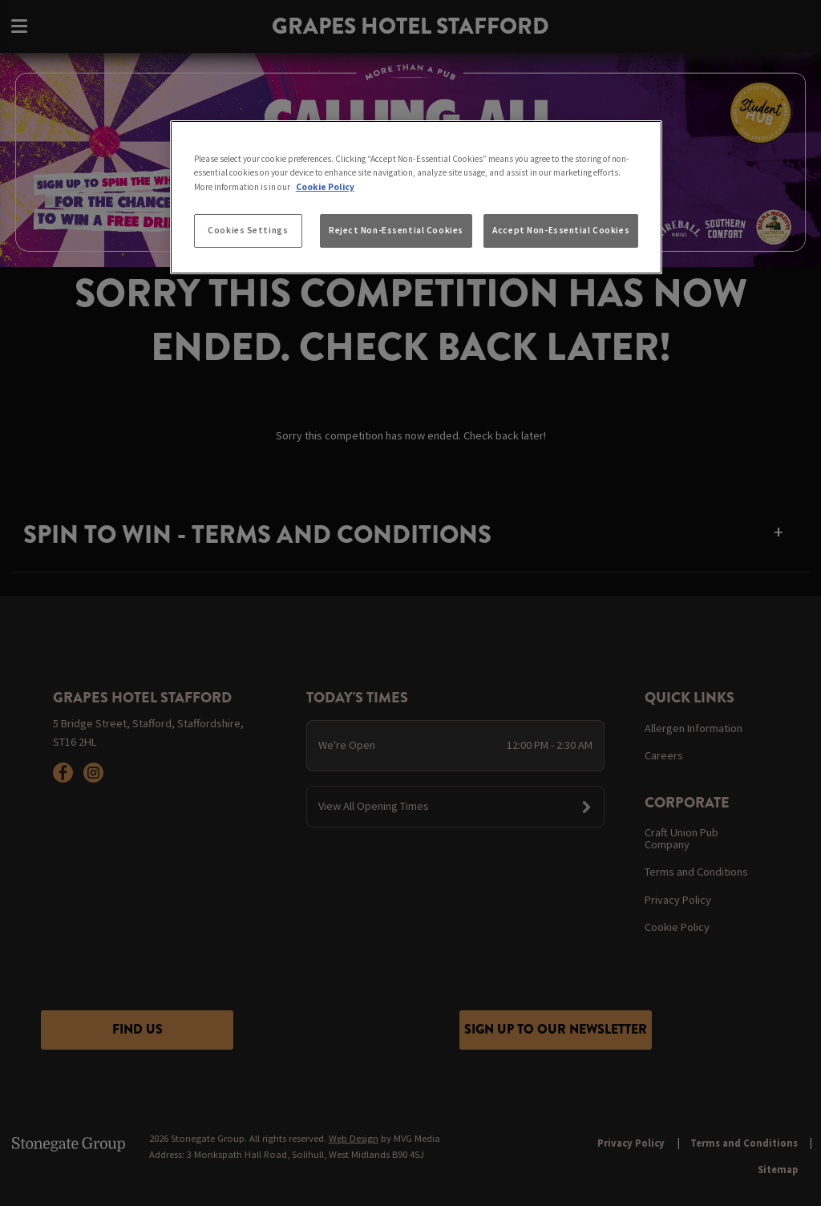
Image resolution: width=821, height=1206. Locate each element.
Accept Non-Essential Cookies (560, 230)
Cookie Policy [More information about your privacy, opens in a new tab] (325, 186)
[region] (416, 197)
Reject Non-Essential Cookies (396, 230)
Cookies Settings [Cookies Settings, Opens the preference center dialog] (248, 230)
